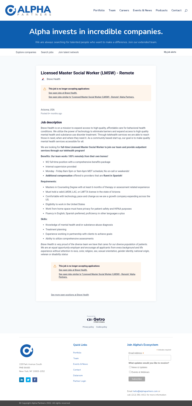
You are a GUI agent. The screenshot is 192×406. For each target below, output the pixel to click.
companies (26, 52)
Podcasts (162, 10)
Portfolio (99, 10)
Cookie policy (101, 327)
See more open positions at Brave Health (70, 295)
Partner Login (79, 381)
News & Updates (139, 367)
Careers (124, 10)
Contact (176, 10)
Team (112, 10)
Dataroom (78, 375)
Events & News (142, 10)
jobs (47, 52)
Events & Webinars (140, 372)
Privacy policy (88, 327)
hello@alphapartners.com (145, 391)
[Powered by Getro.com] (96, 319)
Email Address (136, 353)
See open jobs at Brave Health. (63, 93)
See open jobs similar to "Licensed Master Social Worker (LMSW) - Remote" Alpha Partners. (91, 97)
